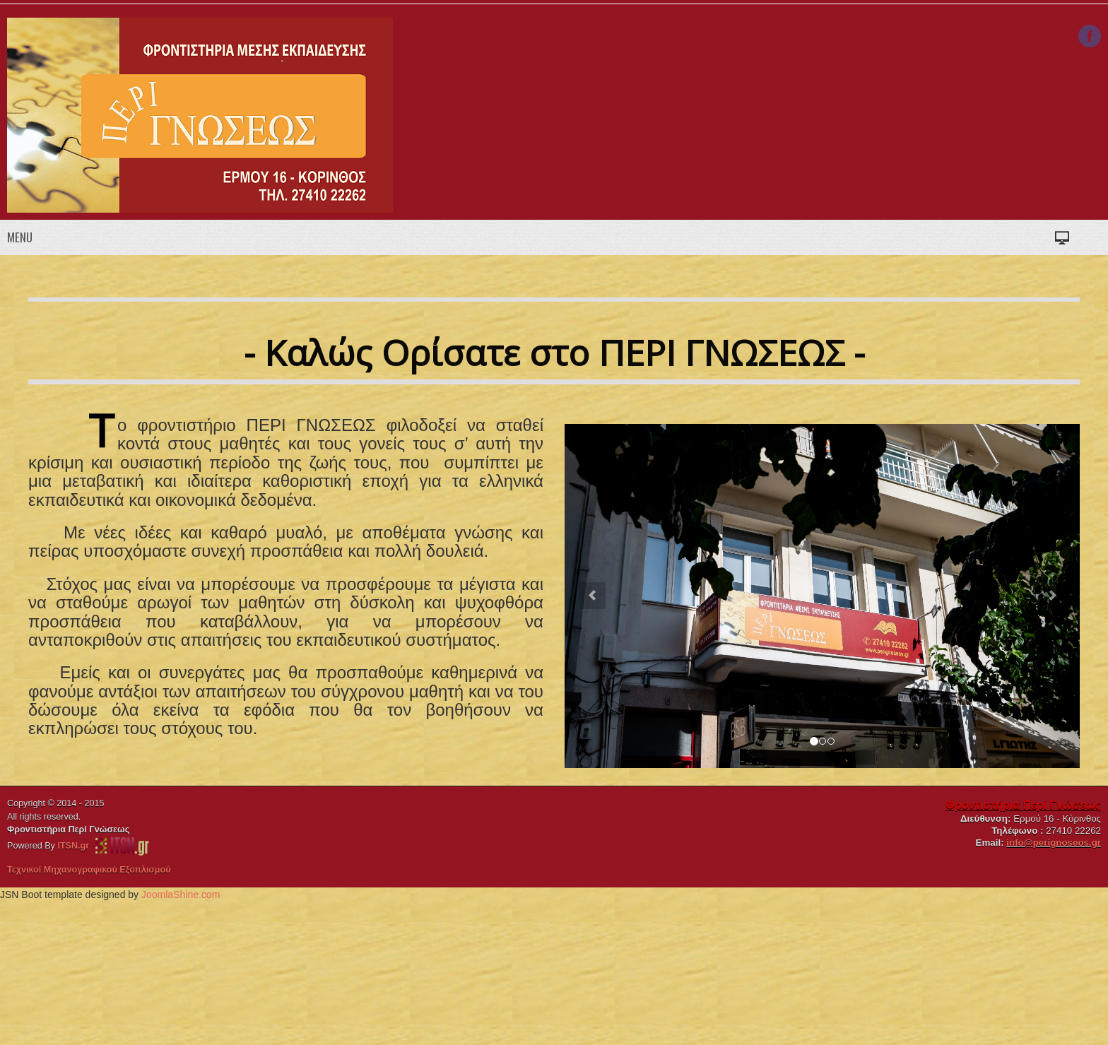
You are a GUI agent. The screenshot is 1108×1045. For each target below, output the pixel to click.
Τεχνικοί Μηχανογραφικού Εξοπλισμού (89, 870)
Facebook (1089, 36)
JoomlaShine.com (180, 894)
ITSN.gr (75, 846)
